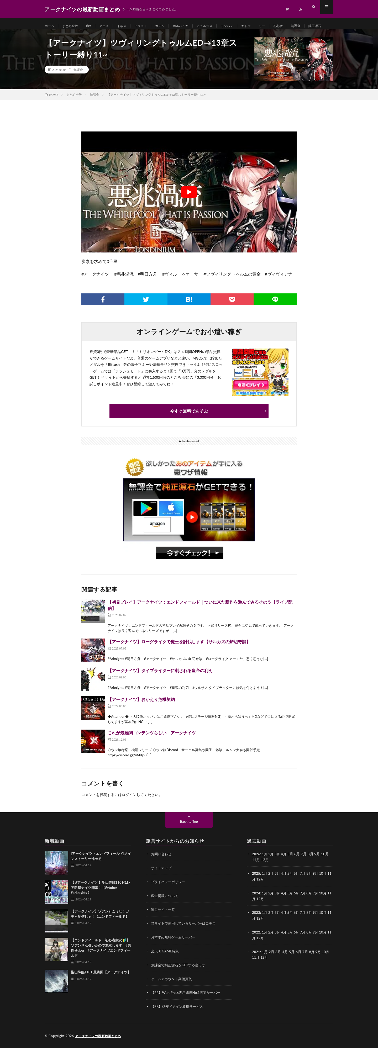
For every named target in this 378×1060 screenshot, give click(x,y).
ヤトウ (265, 26)
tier (93, 26)
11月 (256, 893)
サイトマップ (162, 882)
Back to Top (189, 836)
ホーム (50, 26)
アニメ (109, 26)
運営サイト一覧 (164, 923)
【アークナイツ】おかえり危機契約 (141, 714)
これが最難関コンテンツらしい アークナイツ (152, 747)
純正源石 (56, 36)
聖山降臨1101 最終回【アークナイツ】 (101, 987)
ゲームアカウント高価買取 (173, 991)
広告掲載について (165, 910)
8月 (312, 888)
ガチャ (170, 26)
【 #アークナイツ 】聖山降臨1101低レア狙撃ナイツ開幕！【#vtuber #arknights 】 (100, 902)
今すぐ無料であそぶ (189, 425)
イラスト (149, 26)
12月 (265, 893)
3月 (279, 869)
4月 (285, 869)
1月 (265, 869)
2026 (256, 869)
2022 (256, 945)
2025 (256, 888)
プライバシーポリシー (169, 896)
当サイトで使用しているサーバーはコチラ (186, 937)
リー (283, 26)
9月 (319, 888)
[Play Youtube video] (189, 206)
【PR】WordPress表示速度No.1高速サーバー (188, 1005)
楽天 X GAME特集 (166, 964)
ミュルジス (220, 26)
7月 (306, 888)
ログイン (129, 809)
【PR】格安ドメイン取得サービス (179, 1019)
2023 (256, 926)
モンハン (244, 26)
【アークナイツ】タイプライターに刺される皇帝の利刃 (160, 685)
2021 (256, 964)
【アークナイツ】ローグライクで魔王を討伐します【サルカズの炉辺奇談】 (179, 656)
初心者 (300, 26)
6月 (299, 888)
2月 (272, 869)
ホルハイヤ (193, 26)
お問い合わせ (162, 869)
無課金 (319, 26)
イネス (128, 26)
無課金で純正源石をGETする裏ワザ (180, 978)
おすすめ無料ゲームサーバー (175, 950)
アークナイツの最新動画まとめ (100, 1048)
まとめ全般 (73, 26)
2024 (256, 907)
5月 (292, 888)
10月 (327, 888)
